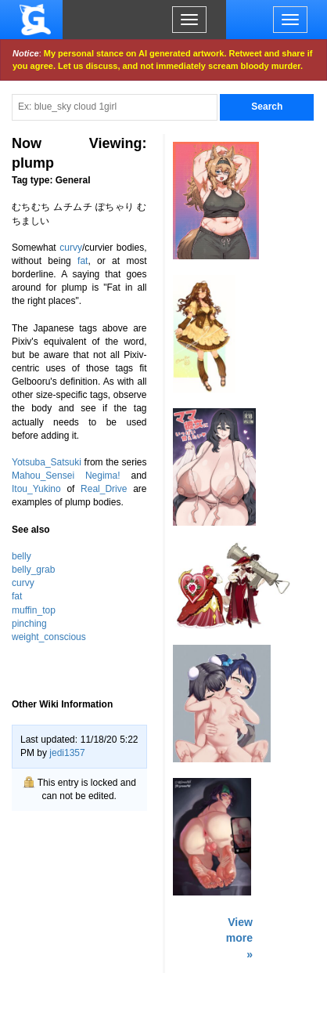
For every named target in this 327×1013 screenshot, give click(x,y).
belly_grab (33, 569)
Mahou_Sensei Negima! (66, 475)
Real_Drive (104, 488)
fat (82, 260)
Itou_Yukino (36, 488)
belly (21, 556)
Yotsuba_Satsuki (46, 462)
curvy (70, 247)
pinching (29, 623)
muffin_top (34, 610)
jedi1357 (66, 752)
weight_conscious (49, 636)
